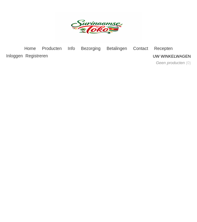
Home (30, 48)
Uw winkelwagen (172, 56)
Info (71, 48)
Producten (52, 48)
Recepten (163, 48)
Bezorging (91, 48)
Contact (140, 48)
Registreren (36, 55)
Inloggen (14, 55)
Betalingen (117, 48)
